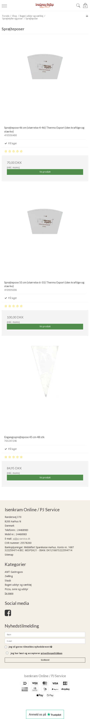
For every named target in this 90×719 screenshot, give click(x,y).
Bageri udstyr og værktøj (18, 584)
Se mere (9, 593)
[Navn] (45, 634)
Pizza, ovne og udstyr (16, 589)
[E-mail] (45, 640)
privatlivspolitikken (51, 653)
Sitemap (9, 554)
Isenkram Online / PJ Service (45, 676)
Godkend (45, 660)
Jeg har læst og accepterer (36, 653)
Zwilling (9, 576)
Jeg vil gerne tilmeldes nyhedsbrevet (30, 647)
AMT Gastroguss (14, 572)
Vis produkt (45, 172)
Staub (8, 580)
